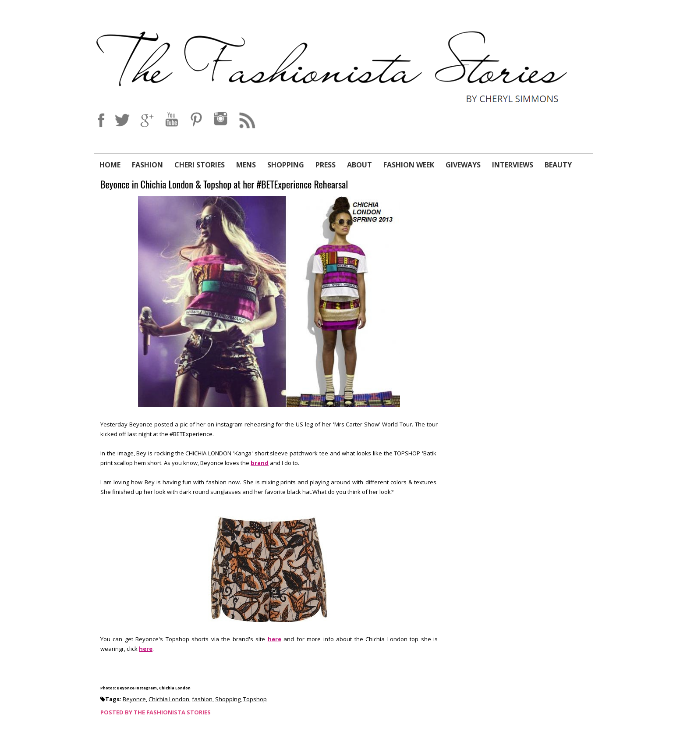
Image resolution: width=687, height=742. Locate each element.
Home (109, 165)
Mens (246, 165)
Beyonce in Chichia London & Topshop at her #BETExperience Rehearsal (224, 184)
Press (325, 165)
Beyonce (134, 699)
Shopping (285, 165)
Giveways (463, 165)
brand (260, 463)
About (359, 165)
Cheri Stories (199, 165)
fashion (202, 699)
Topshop (255, 699)
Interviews (512, 165)
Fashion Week (408, 165)
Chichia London (169, 699)
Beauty (558, 165)
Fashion (147, 165)
